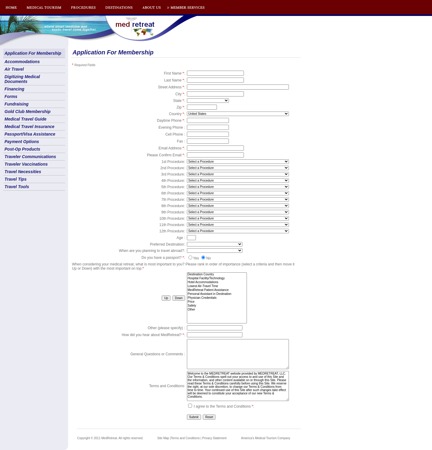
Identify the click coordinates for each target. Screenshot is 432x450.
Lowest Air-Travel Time (217, 286)
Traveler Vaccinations (26, 164)
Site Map (163, 438)
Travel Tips (15, 179)
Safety (217, 306)
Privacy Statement (214, 438)
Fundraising (16, 104)
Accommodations (22, 61)
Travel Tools (16, 186)
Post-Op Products (22, 149)
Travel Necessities (22, 171)
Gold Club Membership (27, 111)
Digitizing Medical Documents (22, 79)
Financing (14, 89)
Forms (10, 96)
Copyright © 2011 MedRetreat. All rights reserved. (110, 438)
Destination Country (217, 275)
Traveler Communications (30, 156)
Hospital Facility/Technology (217, 278)
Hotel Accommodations (217, 282)
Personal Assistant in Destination (217, 294)
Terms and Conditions (185, 438)
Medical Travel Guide (25, 119)
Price (217, 302)
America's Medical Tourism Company (265, 438)
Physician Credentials (217, 298)
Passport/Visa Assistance (29, 134)
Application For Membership (32, 53)
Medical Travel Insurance (29, 126)
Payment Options (21, 141)
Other (217, 310)
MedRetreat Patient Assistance (217, 290)
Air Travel (14, 69)
